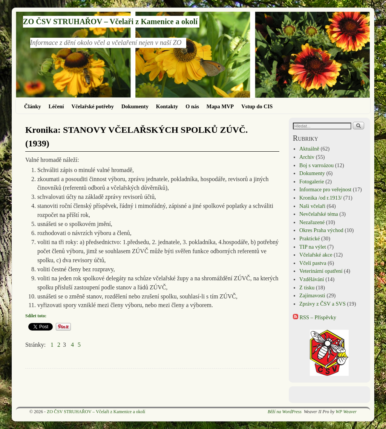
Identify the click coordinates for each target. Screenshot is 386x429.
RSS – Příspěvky (314, 317)
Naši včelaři (312, 206)
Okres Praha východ (321, 230)
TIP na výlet (312, 247)
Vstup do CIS (257, 106)
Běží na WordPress (285, 411)
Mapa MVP (220, 106)
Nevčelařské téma (318, 214)
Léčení (56, 106)
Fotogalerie (311, 181)
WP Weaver (346, 411)
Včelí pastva (312, 263)
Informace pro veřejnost (325, 189)
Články (32, 106)
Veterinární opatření (321, 271)
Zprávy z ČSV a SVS (322, 304)
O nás (192, 106)
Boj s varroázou (316, 165)
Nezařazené (312, 222)
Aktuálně (309, 149)
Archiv (306, 157)
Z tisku (306, 287)
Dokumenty (135, 106)
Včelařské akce (315, 255)
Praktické (309, 238)
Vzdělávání (311, 279)
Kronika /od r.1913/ (320, 198)
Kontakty (167, 106)
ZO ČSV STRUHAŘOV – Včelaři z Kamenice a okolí (110, 21)
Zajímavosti (312, 295)
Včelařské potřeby (93, 106)
